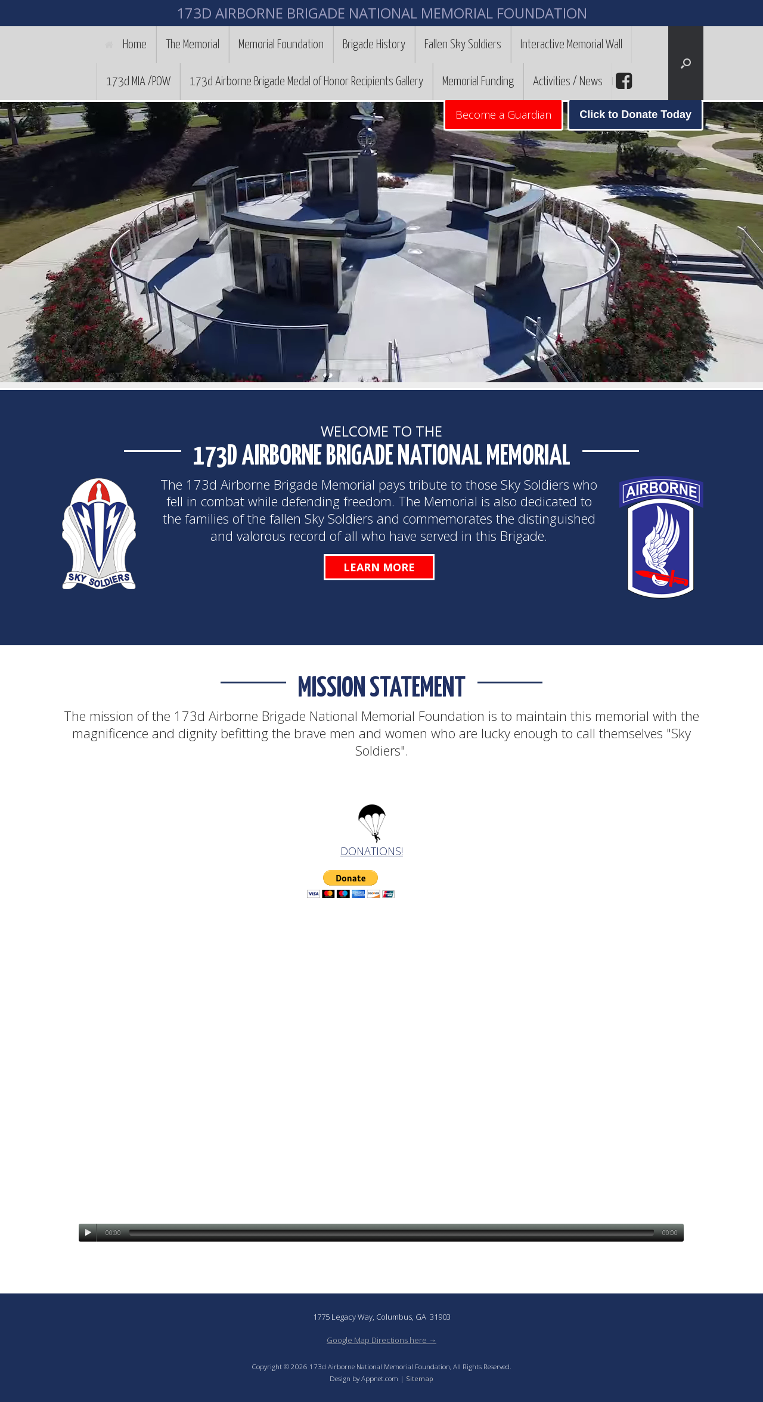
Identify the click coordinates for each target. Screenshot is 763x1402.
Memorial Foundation (281, 45)
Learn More (379, 567)
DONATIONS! (371, 851)
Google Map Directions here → (381, 1340)
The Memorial (192, 45)
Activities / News (568, 82)
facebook (622, 81)
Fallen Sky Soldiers (462, 45)
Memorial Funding (478, 82)
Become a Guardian (503, 114)
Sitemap (419, 1378)
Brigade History (374, 45)
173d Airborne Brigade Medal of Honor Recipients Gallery (306, 82)
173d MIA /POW (138, 82)
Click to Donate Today (635, 114)
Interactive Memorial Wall (571, 45)
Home (126, 45)
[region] (381, 245)
